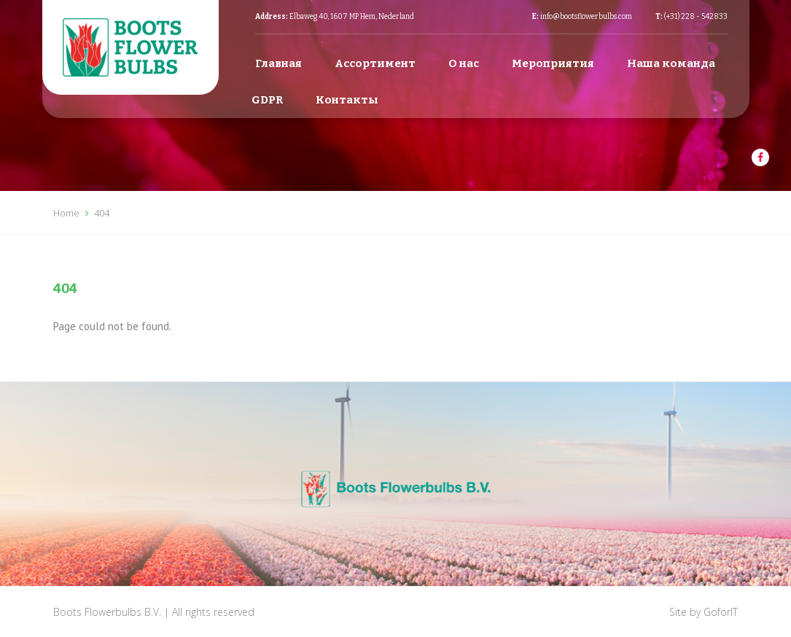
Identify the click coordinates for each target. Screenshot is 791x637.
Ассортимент (375, 63)
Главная (278, 63)
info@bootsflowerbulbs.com (586, 16)
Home (66, 212)
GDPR (267, 99)
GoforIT (721, 612)
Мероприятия (553, 63)
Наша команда (671, 63)
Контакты (347, 99)
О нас (463, 63)
